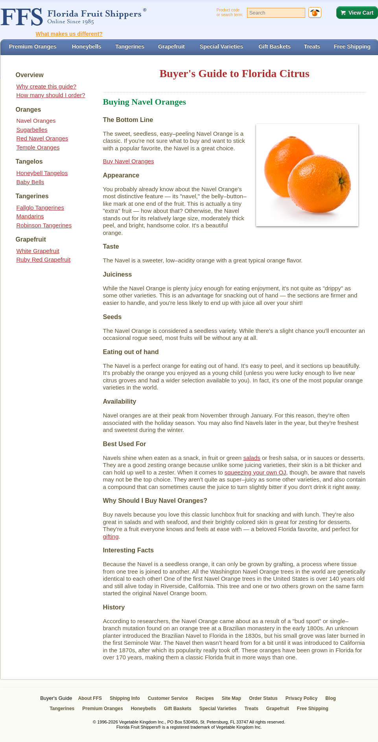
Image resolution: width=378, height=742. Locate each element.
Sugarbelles (32, 129)
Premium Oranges (102, 708)
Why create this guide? (47, 86)
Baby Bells (30, 182)
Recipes (205, 698)
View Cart (361, 12)
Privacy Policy (301, 698)
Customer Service (168, 698)
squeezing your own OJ (255, 472)
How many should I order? (51, 95)
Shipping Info (125, 698)
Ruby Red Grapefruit (44, 259)
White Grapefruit (38, 250)
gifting (111, 536)
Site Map (231, 698)
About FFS (90, 698)
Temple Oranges (38, 147)
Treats (251, 708)
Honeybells (143, 708)
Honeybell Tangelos (42, 173)
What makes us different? (69, 34)
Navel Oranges (36, 120)
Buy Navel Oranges (128, 161)
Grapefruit (277, 708)
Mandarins (30, 216)
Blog (330, 698)
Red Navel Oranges (42, 138)
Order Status (263, 698)
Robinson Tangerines (44, 225)
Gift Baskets (178, 708)
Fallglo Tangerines (40, 207)
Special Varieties (218, 708)
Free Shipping (312, 708)
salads (251, 457)
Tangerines (62, 708)
